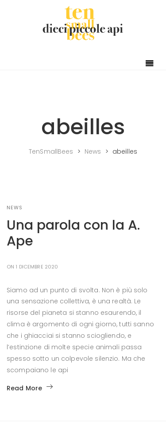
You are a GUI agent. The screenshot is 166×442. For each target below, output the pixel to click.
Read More (30, 388)
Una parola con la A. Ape (73, 233)
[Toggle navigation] (149, 64)
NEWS (15, 207)
